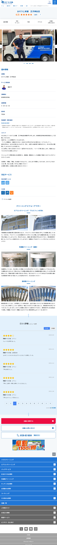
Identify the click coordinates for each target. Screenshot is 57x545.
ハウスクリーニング (7, 460)
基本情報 (5, 22)
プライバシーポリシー (28, 541)
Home (28, 535)
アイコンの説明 (7, 199)
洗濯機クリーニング (7, 479)
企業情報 (28, 538)
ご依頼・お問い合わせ (51, 22)
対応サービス (17, 22)
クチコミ (40, 22)
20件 (36, 14)
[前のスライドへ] (1, 46)
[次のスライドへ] (56, 46)
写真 (28, 22)
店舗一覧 (4, 503)
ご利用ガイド (5, 508)
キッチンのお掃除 (6, 484)
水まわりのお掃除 (6, 474)
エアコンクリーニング (8, 464)
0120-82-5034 (5, 123)
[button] (24, 63)
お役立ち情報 (5, 513)
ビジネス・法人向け (7, 522)
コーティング (5, 493)
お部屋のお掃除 (6, 489)
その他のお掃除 (6, 498)
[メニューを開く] (55, 2)
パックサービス (6, 469)
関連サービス (5, 517)
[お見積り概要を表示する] (49, 2)
